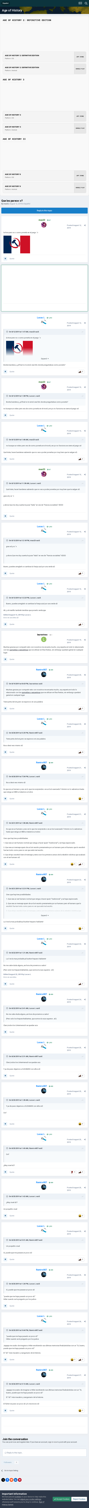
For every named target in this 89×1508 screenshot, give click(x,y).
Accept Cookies (61, 1499)
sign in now (52, 1442)
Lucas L (32, 396)
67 (48, 220)
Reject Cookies (79, 1499)
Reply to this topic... (14, 1453)
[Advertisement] (34, 284)
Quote (12, 259)
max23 (6, 204)
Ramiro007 (33, 733)
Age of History (12, 10)
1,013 (49, 318)
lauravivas (42, 634)
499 (51, 670)
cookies (18, 1497)
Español (27, 204)
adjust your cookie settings (30, 1499)
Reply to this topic (44, 211)
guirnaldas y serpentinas (18, 650)
